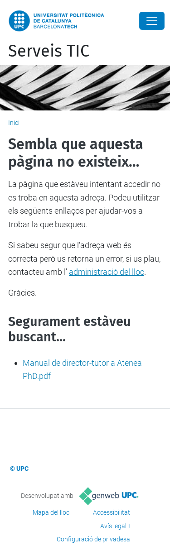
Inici (13, 122)
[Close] (152, 21)
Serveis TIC (48, 51)
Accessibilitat (111, 512)
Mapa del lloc (51, 512)
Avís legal (113, 526)
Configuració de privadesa (93, 539)
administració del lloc (106, 272)
